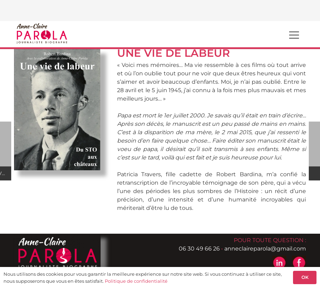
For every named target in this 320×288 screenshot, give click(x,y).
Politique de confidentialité (136, 281)
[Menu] (294, 35)
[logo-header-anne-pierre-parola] (41, 33)
